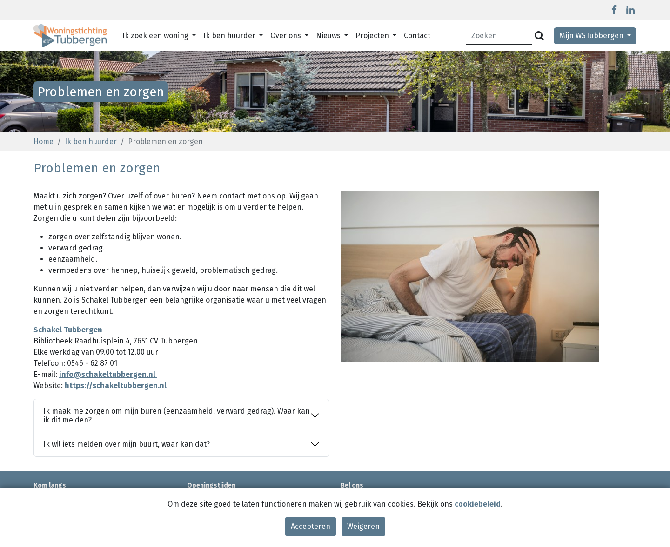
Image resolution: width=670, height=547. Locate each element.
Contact (417, 35)
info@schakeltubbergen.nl (108, 374)
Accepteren (310, 526)
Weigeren (363, 526)
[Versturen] (539, 36)
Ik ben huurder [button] (230, 35)
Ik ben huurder (91, 141)
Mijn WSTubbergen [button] (592, 35)
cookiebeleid (478, 504)
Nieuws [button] (329, 35)
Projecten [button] (373, 35)
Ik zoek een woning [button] (156, 35)
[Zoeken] (499, 36)
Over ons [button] (286, 35)
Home (44, 141)
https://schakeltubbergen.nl (116, 385)
